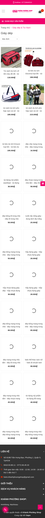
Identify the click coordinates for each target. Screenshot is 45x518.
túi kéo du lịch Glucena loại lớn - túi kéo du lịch (33, 74)
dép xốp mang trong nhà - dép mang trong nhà (33, 147)
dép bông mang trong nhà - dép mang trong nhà (11, 255)
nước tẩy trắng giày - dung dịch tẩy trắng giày (33, 219)
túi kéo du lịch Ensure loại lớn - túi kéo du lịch (11, 147)
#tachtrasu (14, 505)
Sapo (28, 515)
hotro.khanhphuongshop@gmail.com (19, 477)
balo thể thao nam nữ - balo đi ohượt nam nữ (33, 362)
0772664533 (27, 2)
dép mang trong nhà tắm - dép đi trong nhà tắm (11, 362)
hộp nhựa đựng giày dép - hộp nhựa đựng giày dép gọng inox (11, 291)
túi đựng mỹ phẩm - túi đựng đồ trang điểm (34, 398)
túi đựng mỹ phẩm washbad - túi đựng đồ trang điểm (11, 183)
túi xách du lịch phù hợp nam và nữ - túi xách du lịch (11, 111)
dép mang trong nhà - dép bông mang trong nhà (11, 434)
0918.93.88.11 (9, 465)
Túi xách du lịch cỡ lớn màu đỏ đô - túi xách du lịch (11, 74)
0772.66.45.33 (23, 465)
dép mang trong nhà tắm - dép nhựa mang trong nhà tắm (11, 398)
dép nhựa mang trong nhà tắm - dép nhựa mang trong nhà (34, 183)
